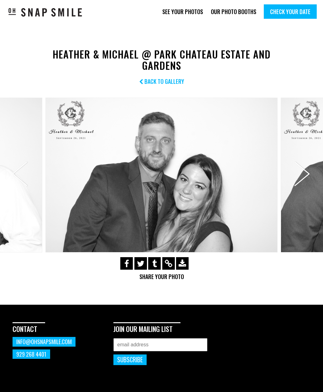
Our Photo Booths (233, 12)
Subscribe (130, 359)
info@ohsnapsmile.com (44, 342)
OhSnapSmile (45, 12)
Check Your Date (290, 12)
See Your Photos (182, 12)
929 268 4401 (31, 354)
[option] (161, 175)
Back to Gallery (161, 81)
